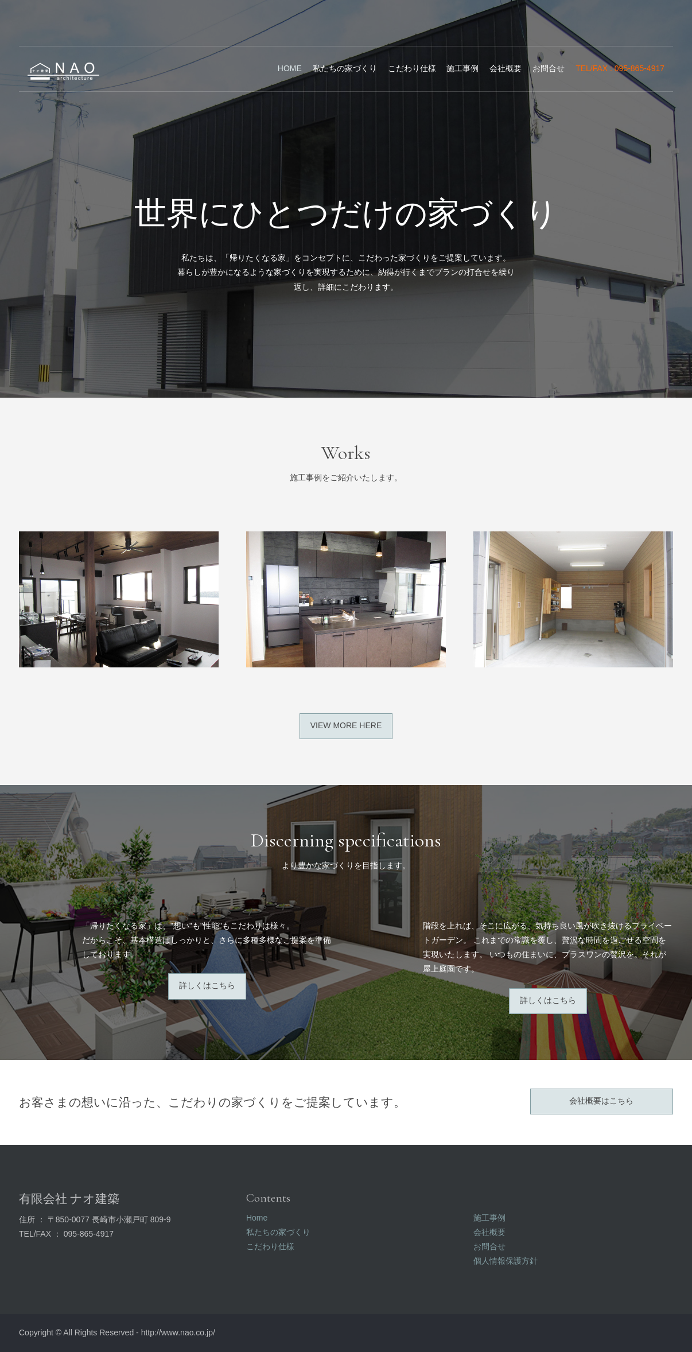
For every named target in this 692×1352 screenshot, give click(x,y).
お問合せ (548, 68)
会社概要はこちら (601, 1100)
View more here (346, 725)
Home (290, 68)
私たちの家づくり (345, 68)
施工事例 (462, 68)
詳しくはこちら (207, 985)
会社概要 (505, 68)
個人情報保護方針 (505, 1260)
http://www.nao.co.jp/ (178, 1332)
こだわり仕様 (412, 68)
